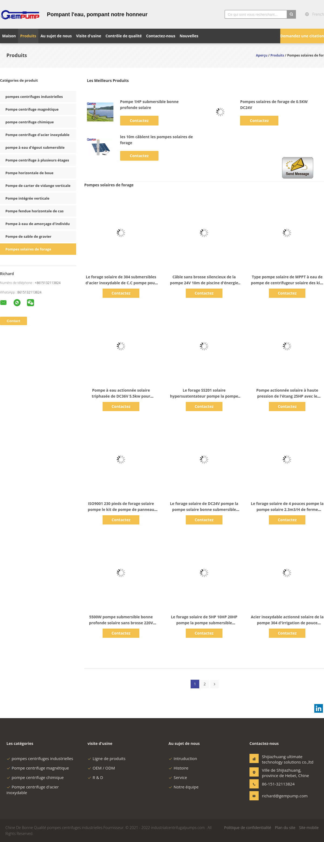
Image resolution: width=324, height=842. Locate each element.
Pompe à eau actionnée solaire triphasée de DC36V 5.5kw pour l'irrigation (121, 396)
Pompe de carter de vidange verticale (37, 185)
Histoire (178, 768)
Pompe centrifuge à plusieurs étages (37, 160)
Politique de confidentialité (247, 827)
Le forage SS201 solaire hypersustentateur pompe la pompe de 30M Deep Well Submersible (204, 396)
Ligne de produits (106, 758)
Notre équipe (183, 787)
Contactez (139, 120)
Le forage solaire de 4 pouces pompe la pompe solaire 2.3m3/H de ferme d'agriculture (287, 509)
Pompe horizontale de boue (29, 172)
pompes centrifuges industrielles (34, 96)
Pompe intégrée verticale (27, 198)
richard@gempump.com (279, 795)
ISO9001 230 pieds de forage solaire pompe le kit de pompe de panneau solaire (121, 509)
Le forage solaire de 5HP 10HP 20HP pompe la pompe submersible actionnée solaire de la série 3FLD (204, 622)
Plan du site (285, 827)
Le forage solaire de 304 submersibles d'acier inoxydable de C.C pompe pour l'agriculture (121, 282)
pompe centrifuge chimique (29, 122)
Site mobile (309, 827)
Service (177, 777)
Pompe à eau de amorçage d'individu (37, 223)
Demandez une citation (302, 35)
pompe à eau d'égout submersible (35, 147)
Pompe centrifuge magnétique (32, 109)
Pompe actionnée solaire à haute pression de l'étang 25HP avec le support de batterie (287, 396)
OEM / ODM (101, 768)
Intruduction (182, 758)
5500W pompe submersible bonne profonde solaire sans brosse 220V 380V (121, 622)
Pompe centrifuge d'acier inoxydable (37, 134)
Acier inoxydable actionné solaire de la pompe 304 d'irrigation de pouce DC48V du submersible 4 (287, 622)
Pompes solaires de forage (28, 249)
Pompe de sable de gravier (28, 236)
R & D (95, 777)
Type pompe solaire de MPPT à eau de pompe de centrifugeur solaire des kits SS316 (287, 282)
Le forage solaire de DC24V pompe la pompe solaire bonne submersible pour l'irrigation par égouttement (204, 509)
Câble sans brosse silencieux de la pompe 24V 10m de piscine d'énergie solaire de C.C (204, 282)
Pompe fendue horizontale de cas (34, 211)
